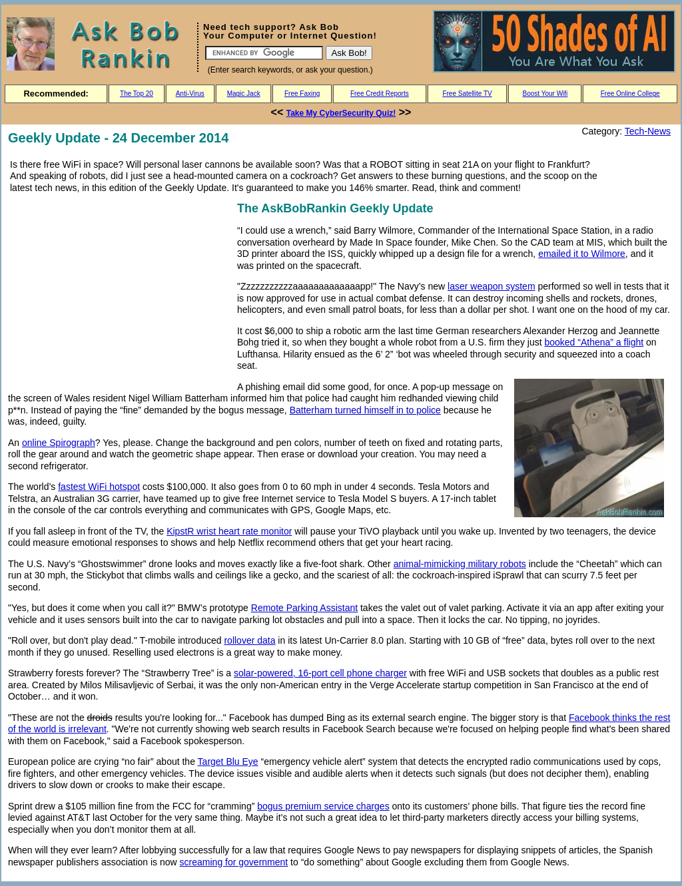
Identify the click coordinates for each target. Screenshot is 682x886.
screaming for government (234, 862)
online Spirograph (58, 442)
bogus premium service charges (323, 806)
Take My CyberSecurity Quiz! (341, 113)
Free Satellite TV (467, 93)
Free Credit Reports (379, 93)
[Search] (264, 53)
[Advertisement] (120, 292)
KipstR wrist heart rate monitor (229, 531)
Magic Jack (243, 93)
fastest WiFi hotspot (99, 486)
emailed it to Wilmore (581, 253)
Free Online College (630, 93)
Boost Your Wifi (545, 93)
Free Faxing (302, 93)
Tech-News (648, 131)
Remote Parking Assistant (304, 607)
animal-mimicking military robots (460, 563)
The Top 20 (136, 93)
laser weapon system (491, 286)
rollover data (249, 640)
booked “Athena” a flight (593, 342)
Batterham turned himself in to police (365, 410)
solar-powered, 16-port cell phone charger (320, 673)
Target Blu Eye (228, 761)
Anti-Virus (190, 93)
